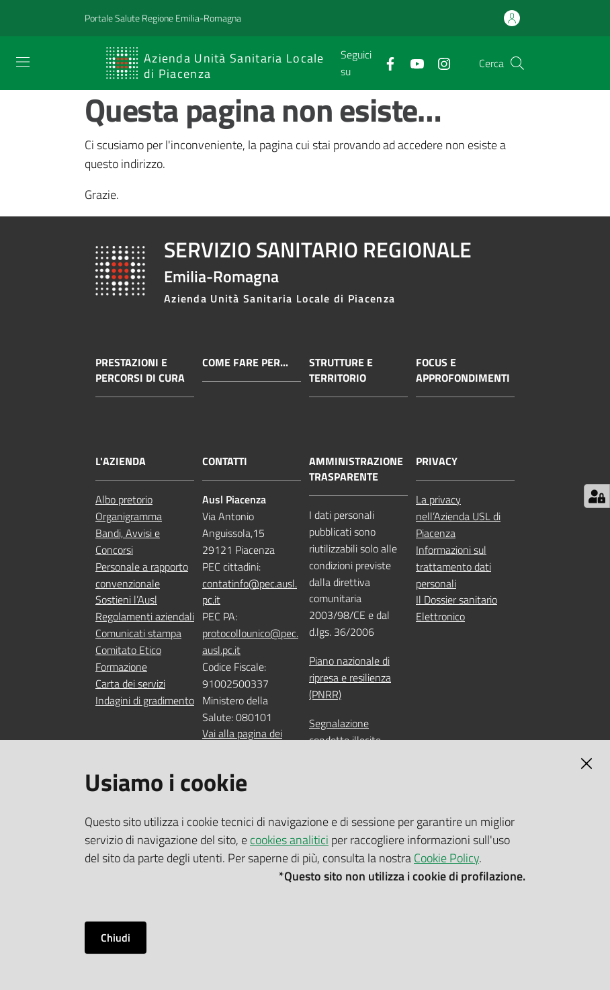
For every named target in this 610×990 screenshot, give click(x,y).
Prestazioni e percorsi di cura (140, 370)
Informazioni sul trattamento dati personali (453, 566)
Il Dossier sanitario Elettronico (456, 607)
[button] (517, 63)
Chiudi (115, 938)
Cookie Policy (446, 858)
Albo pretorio (123, 499)
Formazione (121, 667)
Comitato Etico (128, 650)
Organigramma (128, 516)
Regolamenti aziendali (144, 616)
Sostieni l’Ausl (126, 599)
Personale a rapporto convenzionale (141, 575)
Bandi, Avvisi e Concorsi (127, 541)
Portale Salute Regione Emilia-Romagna (163, 18)
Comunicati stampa (138, 633)
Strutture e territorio (341, 370)
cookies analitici (289, 840)
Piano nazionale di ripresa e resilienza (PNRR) (350, 677)
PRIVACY (437, 461)
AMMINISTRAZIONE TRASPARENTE (356, 469)
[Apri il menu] (23, 62)
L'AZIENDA (120, 461)
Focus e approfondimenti (463, 370)
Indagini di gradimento (144, 700)
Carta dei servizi (130, 683)
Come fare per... (245, 362)
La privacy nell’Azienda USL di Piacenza (458, 516)
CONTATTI (224, 461)
